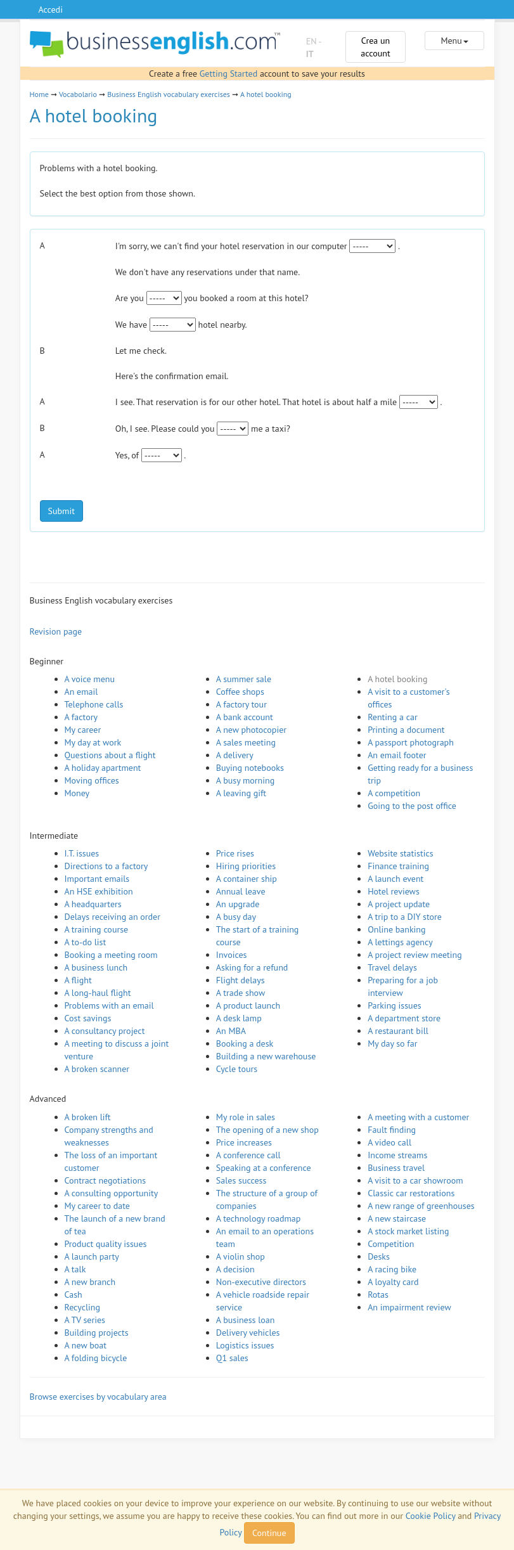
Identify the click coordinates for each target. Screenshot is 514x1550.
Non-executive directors (261, 1282)
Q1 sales (232, 1358)
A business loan (245, 1320)
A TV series (85, 1320)
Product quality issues (106, 1244)
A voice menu (90, 679)
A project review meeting (415, 954)
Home (39, 94)
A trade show (240, 992)
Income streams (397, 1155)
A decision (235, 1269)
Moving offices (92, 780)
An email (81, 691)
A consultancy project (105, 1031)
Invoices (231, 954)
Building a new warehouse (266, 1056)
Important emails (97, 878)
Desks (379, 1256)
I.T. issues (82, 853)
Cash (73, 1294)
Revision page (56, 631)
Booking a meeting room (111, 954)
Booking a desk (244, 1043)
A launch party (92, 1256)
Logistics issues (245, 1345)
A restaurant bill (398, 1031)
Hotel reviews (394, 891)
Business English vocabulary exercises (168, 94)
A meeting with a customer (418, 1117)
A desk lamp (239, 1018)
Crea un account (375, 47)
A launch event (395, 878)
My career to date (97, 1205)
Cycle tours (236, 1069)
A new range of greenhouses (421, 1205)
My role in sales (245, 1117)
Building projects (97, 1332)
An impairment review (409, 1307)
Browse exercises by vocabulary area (98, 1396)
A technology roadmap (258, 1218)
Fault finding (392, 1129)
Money (77, 793)
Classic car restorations (411, 1193)
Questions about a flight (110, 755)
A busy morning (245, 780)
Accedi (51, 9)
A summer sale (243, 679)
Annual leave (241, 891)
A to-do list (85, 942)
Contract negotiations (105, 1180)
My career (83, 729)
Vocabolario (78, 94)
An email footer (397, 755)
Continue (269, 1533)
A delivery (235, 755)
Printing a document (406, 729)
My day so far (392, 1043)
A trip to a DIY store (405, 916)
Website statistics (400, 853)
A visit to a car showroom (415, 1180)
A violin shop (240, 1256)
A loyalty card (393, 1282)
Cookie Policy (431, 1515)
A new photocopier (251, 729)
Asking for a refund (252, 967)
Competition (391, 1244)
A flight (78, 980)
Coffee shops (240, 691)
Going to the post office (412, 805)
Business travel (396, 1167)
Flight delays (240, 980)
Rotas (378, 1294)
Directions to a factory (106, 866)
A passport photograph (411, 742)
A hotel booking (266, 94)
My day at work (93, 742)
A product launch (248, 1005)
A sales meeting (246, 742)
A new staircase (397, 1218)
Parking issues (394, 1005)
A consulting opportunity (111, 1193)
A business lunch (96, 967)
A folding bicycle (96, 1358)
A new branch (90, 1282)
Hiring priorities (246, 866)
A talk (75, 1269)
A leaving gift (241, 793)
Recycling (82, 1307)
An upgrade (238, 904)
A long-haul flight (98, 992)
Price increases (244, 1142)
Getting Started (228, 73)
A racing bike (392, 1269)
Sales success (241, 1180)
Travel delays (392, 967)
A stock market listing (408, 1231)
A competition (394, 793)
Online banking (396, 929)
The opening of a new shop (267, 1129)
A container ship (246, 878)
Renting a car (393, 717)
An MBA (231, 1031)
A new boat (85, 1345)
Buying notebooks (250, 767)
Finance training (398, 866)
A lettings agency (400, 942)
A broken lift (88, 1117)
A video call (389, 1142)
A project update (399, 904)
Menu (454, 40)
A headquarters (93, 904)
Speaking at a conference (263, 1167)
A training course (97, 929)
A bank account (244, 717)
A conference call (248, 1155)
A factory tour (241, 704)
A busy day (236, 916)
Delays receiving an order (112, 916)
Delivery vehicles (248, 1332)
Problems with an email (109, 1005)
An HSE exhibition (99, 891)
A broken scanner (97, 1069)
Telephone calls (94, 704)
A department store (404, 1018)
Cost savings (88, 1018)
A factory (81, 717)
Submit (61, 511)
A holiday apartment (103, 767)
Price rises (235, 853)
